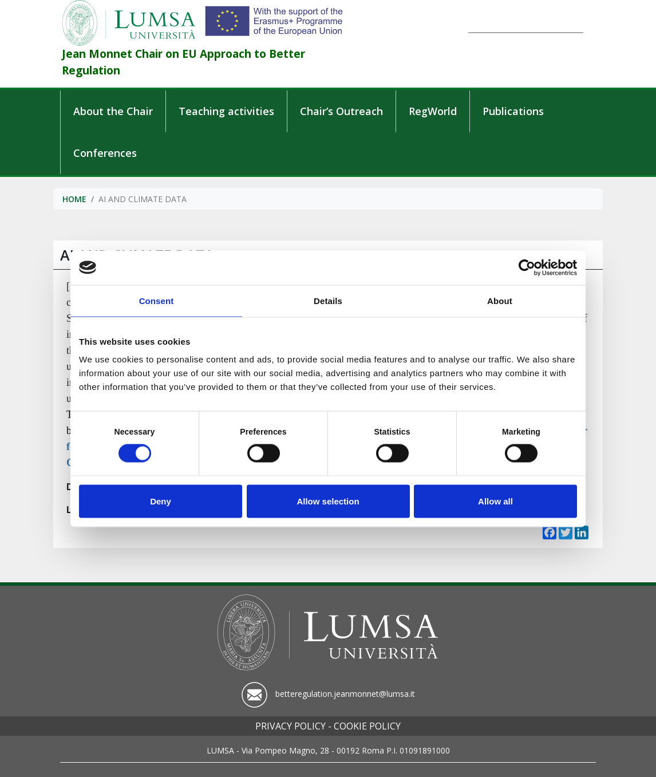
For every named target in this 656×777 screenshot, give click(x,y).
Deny (160, 501)
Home (74, 199)
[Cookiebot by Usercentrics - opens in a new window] (527, 267)
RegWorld (433, 111)
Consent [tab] (156, 300)
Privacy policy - (293, 726)
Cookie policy (367, 726)
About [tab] (499, 300)
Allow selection (328, 501)
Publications (513, 111)
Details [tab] (328, 300)
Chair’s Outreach (341, 111)
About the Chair (113, 111)
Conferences (105, 153)
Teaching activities (226, 111)
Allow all (495, 501)
